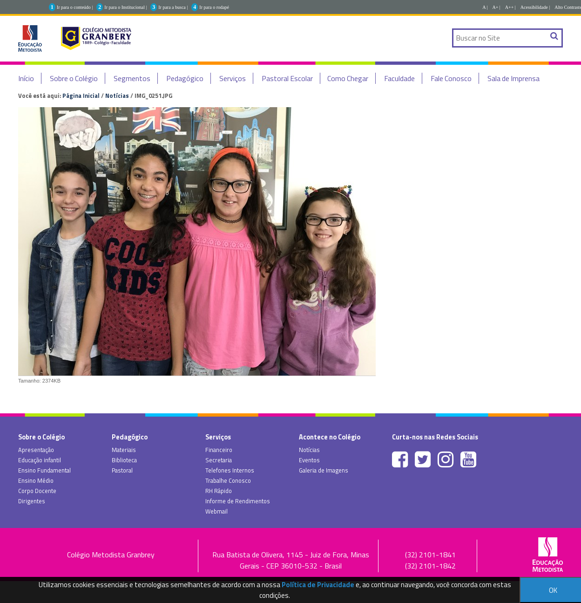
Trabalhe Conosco (228, 480)
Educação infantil (39, 460)
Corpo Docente (37, 490)
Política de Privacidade (318, 584)
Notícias (117, 95)
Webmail (216, 511)
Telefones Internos (229, 470)
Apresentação (36, 449)
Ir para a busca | (173, 7)
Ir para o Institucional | (125, 7)
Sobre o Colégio (74, 78)
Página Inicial (81, 95)
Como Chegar (347, 78)
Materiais (124, 449)
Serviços (232, 78)
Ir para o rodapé (214, 7)
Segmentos (132, 78)
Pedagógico (184, 78)
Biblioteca (124, 460)
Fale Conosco (451, 78)
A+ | (496, 7)
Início (26, 78)
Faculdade (399, 78)
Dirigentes (31, 501)
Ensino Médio (36, 480)
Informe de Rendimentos (237, 501)
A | (484, 7)
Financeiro (218, 449)
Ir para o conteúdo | (75, 7)
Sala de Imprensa (513, 78)
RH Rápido (218, 490)
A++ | (510, 7)
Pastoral (122, 470)
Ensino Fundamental (44, 470)
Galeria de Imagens (323, 470)
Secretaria (218, 460)
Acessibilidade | (535, 7)
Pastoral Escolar (287, 78)
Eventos (309, 460)
